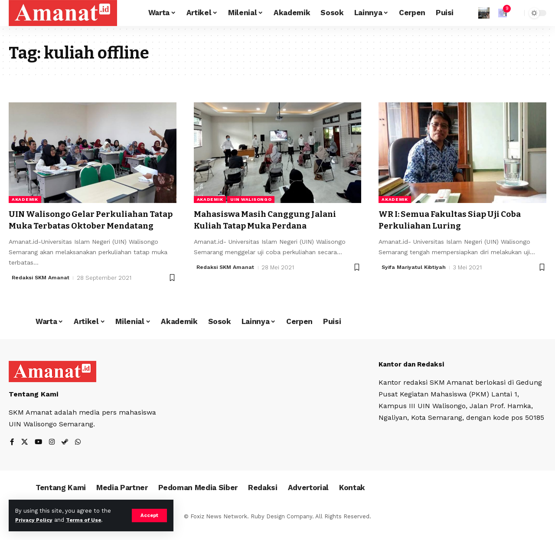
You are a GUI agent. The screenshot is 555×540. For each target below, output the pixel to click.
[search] (515, 13)
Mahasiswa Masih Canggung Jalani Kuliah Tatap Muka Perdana (275, 219)
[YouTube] (39, 454)
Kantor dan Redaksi (414, 376)
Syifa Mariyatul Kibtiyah (415, 267)
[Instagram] (53, 454)
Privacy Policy (35, 520)
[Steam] (66, 454)
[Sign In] (484, 13)
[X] (24, 454)
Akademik (25, 199)
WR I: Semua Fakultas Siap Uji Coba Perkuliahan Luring (459, 219)
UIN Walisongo (250, 199)
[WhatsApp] (79, 454)
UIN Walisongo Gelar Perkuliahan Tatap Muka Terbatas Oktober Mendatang (88, 225)
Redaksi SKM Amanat (42, 289)
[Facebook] (12, 454)
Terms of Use (89, 520)
